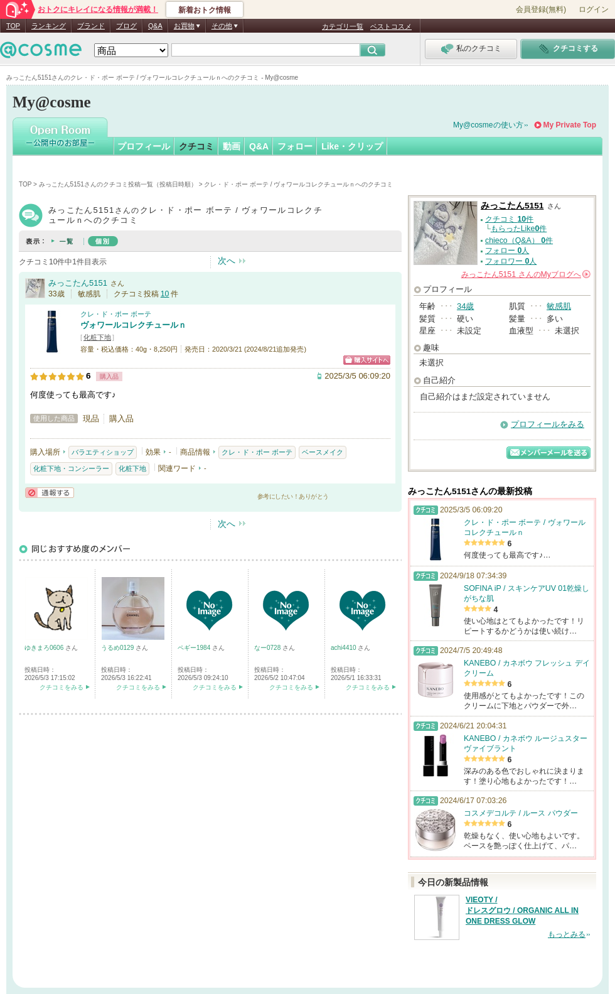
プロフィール (143, 146)
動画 (231, 146)
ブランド (91, 26)
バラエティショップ (103, 452)
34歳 (465, 306)
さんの (526, 274)
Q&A (155, 26)
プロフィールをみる (547, 424)
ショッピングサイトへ (366, 360)
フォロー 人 (507, 250)
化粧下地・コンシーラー (71, 468)
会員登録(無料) (541, 9)
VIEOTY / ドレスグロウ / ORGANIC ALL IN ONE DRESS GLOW (522, 910)
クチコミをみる (61, 687)
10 (165, 293)
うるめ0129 (118, 647)
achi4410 (344, 647)
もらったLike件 (519, 228)
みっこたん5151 (77, 283)
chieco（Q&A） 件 (519, 240)
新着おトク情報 (204, 10)
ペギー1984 (195, 647)
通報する (49, 492)
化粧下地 (97, 337)
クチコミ (196, 146)
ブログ (126, 26)
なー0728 (268, 647)
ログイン (594, 9)
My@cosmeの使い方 (488, 125)
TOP (13, 26)
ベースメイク (322, 452)
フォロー (295, 146)
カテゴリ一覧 (342, 26)
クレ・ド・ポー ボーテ (115, 314)
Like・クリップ (352, 146)
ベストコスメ (391, 26)
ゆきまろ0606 (44, 647)
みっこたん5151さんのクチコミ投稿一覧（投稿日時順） (118, 184)
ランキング (48, 26)
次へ (226, 261)
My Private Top (569, 125)
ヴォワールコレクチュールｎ (133, 325)
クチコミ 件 (509, 219)
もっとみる (567, 934)
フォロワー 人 (511, 261)
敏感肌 (559, 306)
